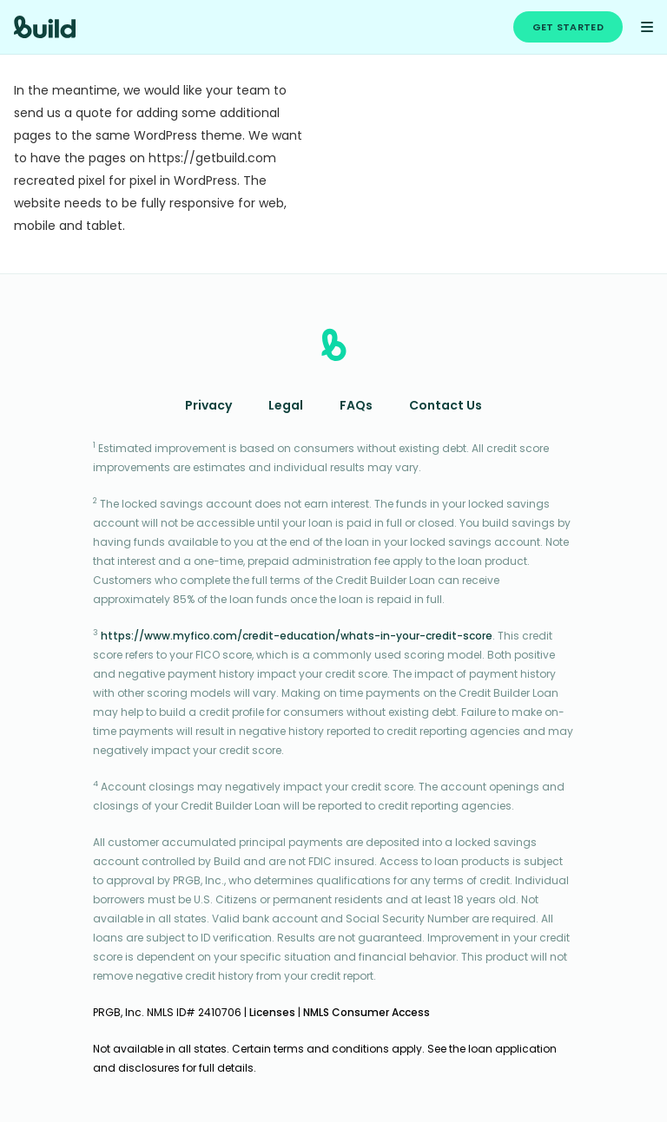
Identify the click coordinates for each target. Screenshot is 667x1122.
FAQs (356, 407)
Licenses (272, 1013)
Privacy (208, 407)
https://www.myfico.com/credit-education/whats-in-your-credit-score (296, 637)
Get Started (568, 28)
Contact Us (445, 407)
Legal (285, 407)
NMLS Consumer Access (366, 1013)
